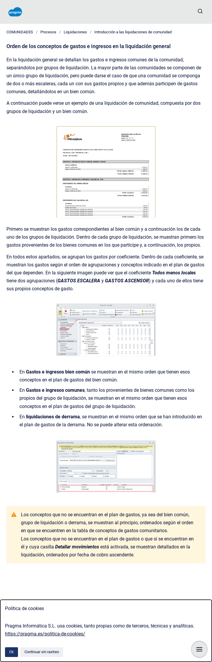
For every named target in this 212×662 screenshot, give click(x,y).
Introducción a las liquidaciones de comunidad (133, 32)
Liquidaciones (75, 32)
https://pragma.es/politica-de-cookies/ (45, 634)
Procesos (48, 32)
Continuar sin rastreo (41, 652)
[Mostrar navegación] (199, 649)
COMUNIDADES (19, 32)
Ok (11, 652)
